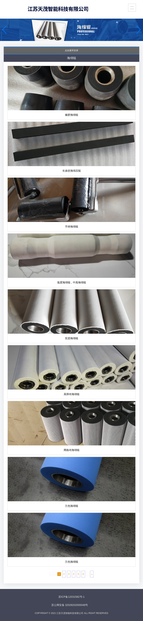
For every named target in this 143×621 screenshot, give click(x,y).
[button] (68, 37)
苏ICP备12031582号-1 (71, 596)
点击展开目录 (71, 50)
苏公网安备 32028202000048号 (69, 604)
